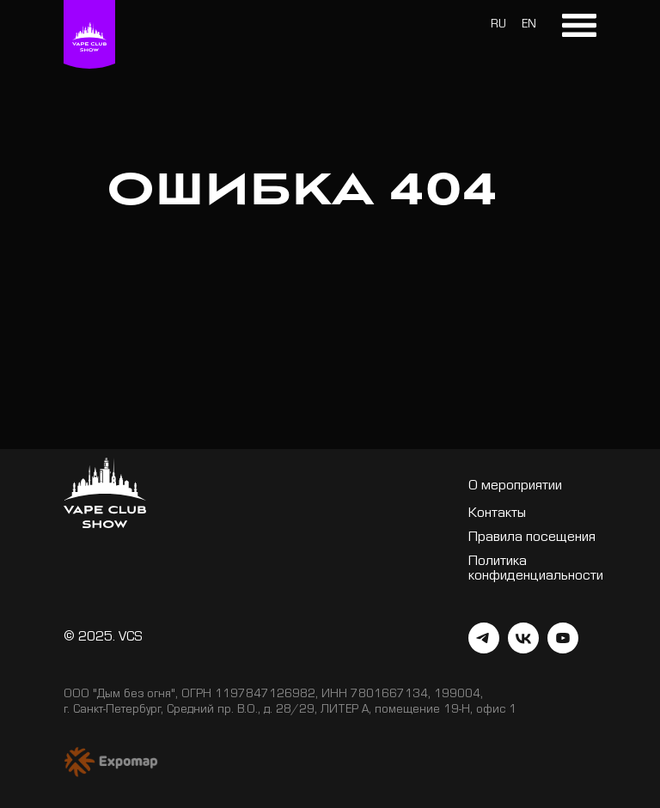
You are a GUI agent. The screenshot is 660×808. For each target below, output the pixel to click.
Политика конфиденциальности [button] (535, 570)
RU (498, 26)
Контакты (497, 514)
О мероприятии (515, 487)
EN (529, 26)
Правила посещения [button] (532, 539)
